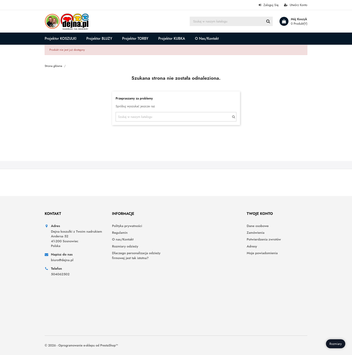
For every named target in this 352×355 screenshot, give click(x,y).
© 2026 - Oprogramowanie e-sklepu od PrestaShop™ (81, 345)
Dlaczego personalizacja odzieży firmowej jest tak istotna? (136, 255)
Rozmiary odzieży (125, 246)
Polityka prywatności (127, 226)
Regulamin (120, 232)
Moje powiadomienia (262, 253)
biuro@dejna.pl (62, 260)
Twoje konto (260, 213)
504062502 (60, 274)
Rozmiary (336, 344)
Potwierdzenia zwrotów (264, 239)
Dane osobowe (258, 226)
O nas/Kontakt (122, 239)
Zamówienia (255, 232)
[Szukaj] (231, 21)
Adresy (252, 246)
